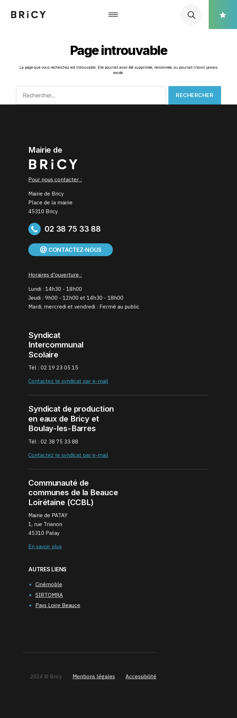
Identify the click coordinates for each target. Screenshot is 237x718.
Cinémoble (48, 584)
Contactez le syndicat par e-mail (68, 381)
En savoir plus (45, 546)
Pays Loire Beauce (57, 605)
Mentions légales (94, 676)
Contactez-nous (70, 249)
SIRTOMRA (49, 595)
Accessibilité (141, 676)
